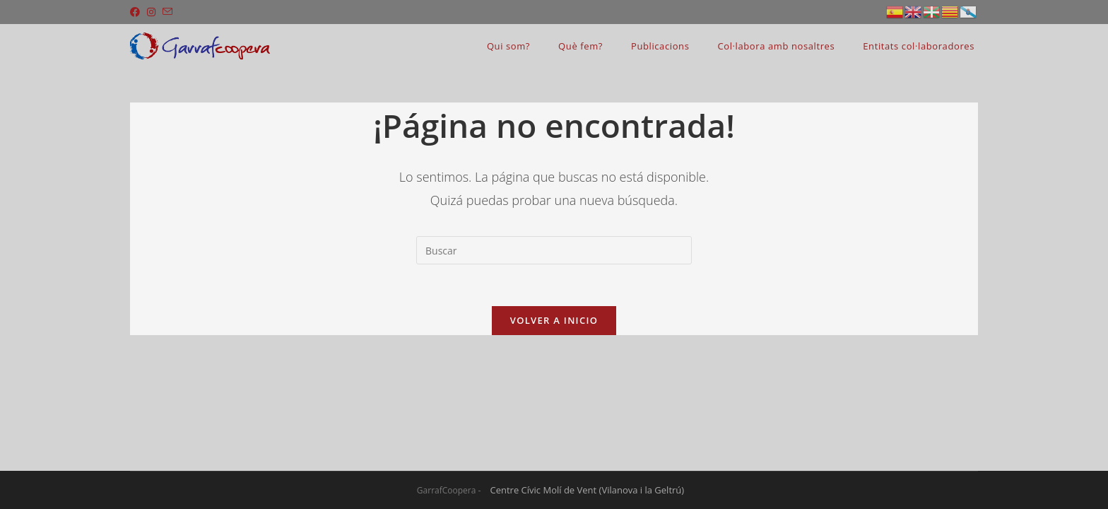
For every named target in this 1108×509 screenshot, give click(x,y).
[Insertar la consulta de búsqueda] (554, 250)
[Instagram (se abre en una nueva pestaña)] (151, 12)
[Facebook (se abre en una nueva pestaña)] (136, 12)
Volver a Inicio (554, 321)
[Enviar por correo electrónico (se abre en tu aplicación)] (167, 12)
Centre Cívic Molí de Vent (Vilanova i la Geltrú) (587, 490)
